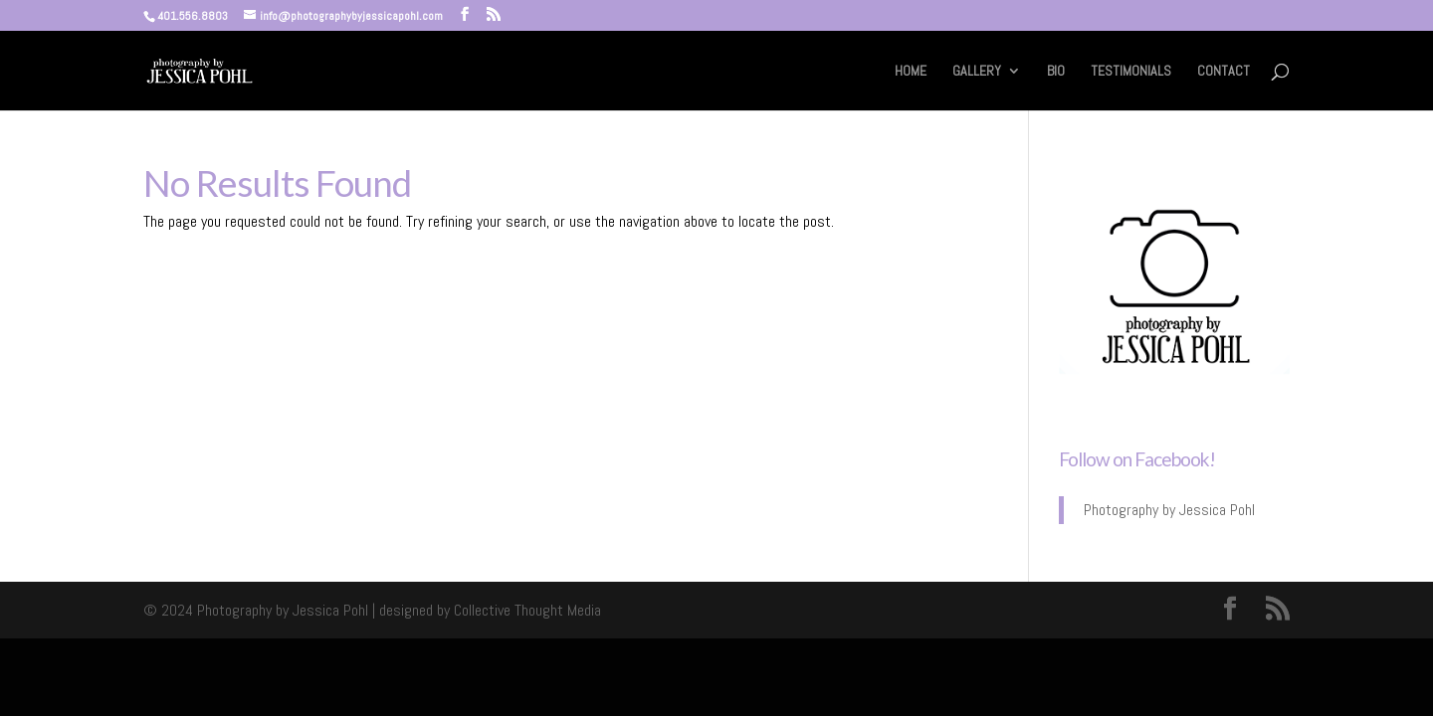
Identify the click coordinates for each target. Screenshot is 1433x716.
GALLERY (976, 72)
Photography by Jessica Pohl (1169, 509)
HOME (910, 72)
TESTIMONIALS (1131, 72)
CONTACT (1223, 72)
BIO (1056, 72)
